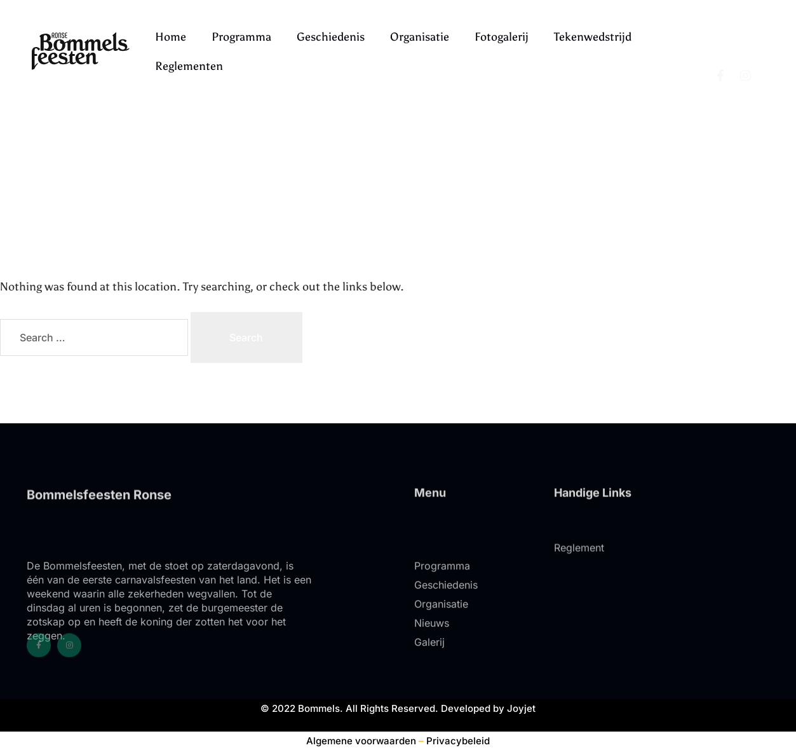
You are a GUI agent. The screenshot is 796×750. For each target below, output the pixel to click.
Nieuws (431, 656)
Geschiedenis (331, 37)
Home (170, 37)
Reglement (579, 565)
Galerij (429, 675)
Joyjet (521, 708)
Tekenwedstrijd (592, 37)
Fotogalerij (502, 37)
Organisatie (419, 37)
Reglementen (189, 66)
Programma (241, 37)
